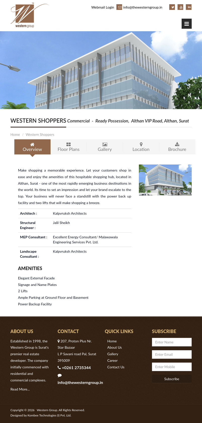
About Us (114, 347)
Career (112, 360)
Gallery (105, 147)
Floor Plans (69, 147)
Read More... (20, 389)
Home (15, 134)
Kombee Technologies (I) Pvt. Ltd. (49, 415)
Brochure (177, 147)
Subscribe (171, 379)
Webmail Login (102, 7)
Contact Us (116, 367)
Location (141, 147)
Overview (32, 147)
